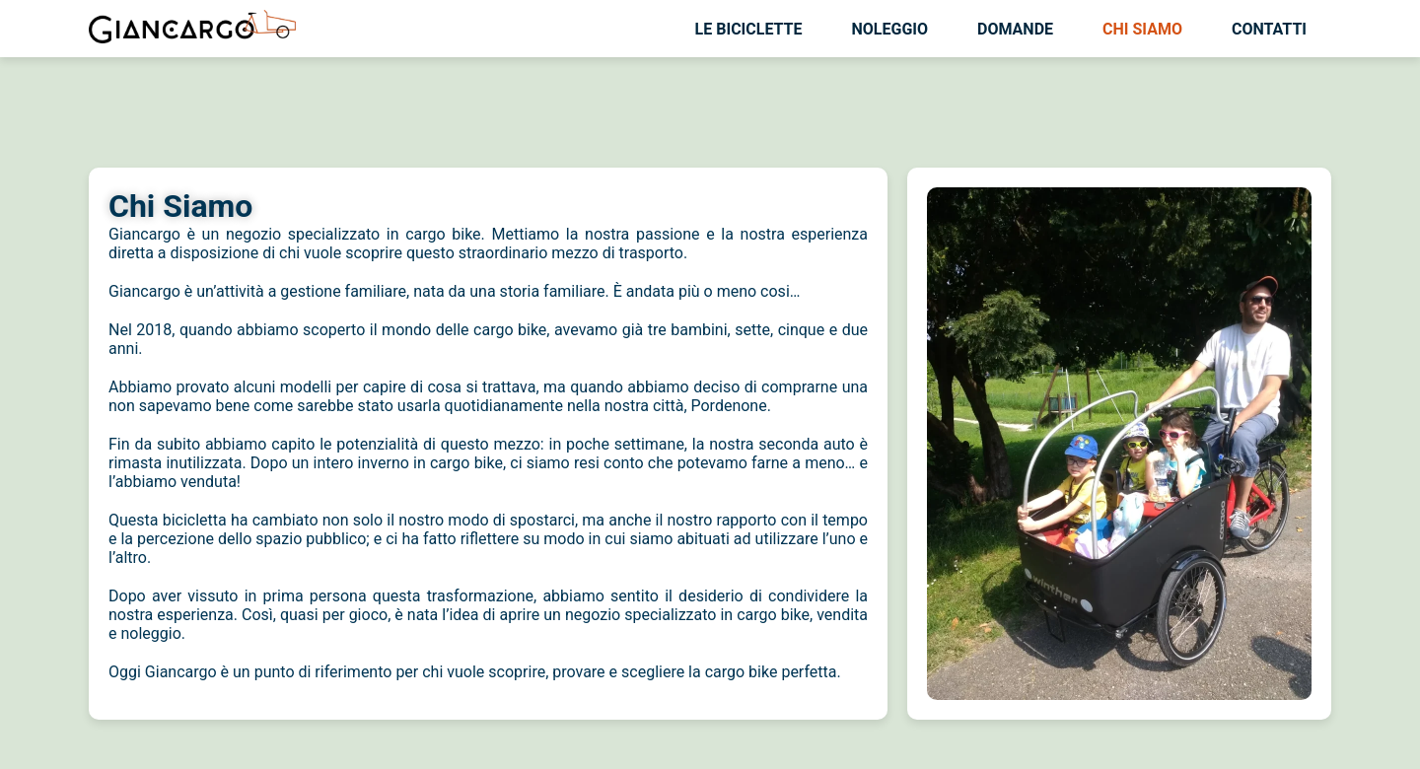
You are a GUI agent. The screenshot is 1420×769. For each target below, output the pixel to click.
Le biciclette (749, 29)
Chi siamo (1142, 29)
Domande (1015, 29)
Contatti (1269, 29)
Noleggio (890, 29)
